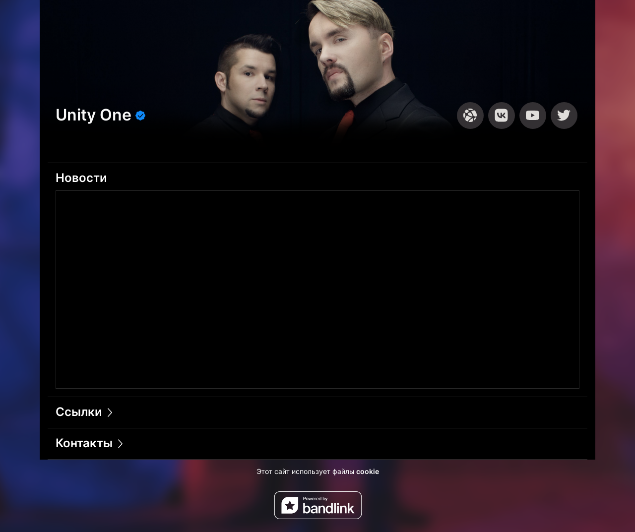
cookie (367, 471)
